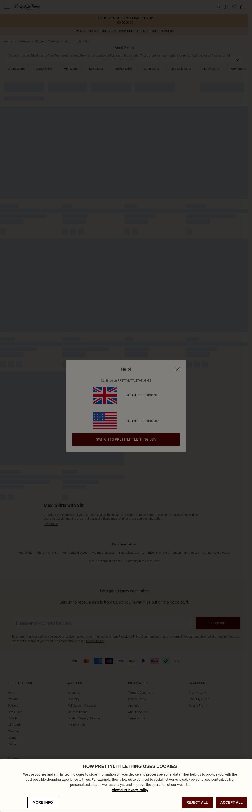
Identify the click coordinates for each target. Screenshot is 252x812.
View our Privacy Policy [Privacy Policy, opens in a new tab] (130, 799)
